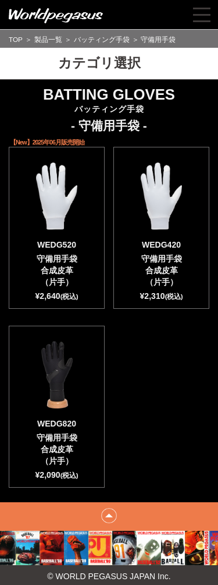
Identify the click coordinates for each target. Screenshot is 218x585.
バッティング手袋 (102, 39)
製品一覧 (48, 39)
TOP (16, 39)
